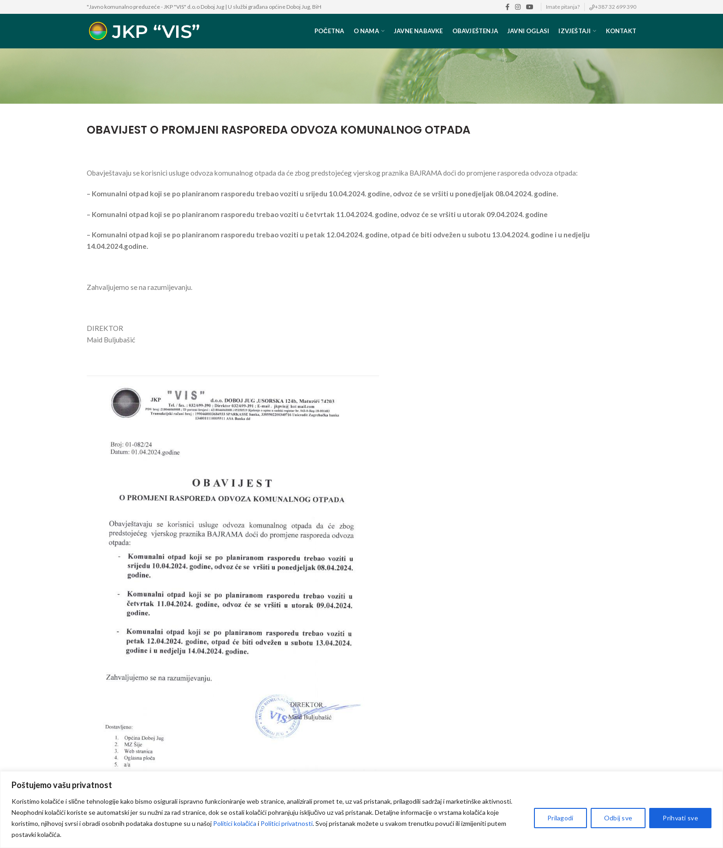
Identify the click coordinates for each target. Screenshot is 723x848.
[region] (361, 809)
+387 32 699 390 (615, 6)
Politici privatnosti (287, 823)
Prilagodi (560, 818)
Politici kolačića (234, 823)
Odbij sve (618, 818)
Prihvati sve (680, 818)
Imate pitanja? (563, 6)
